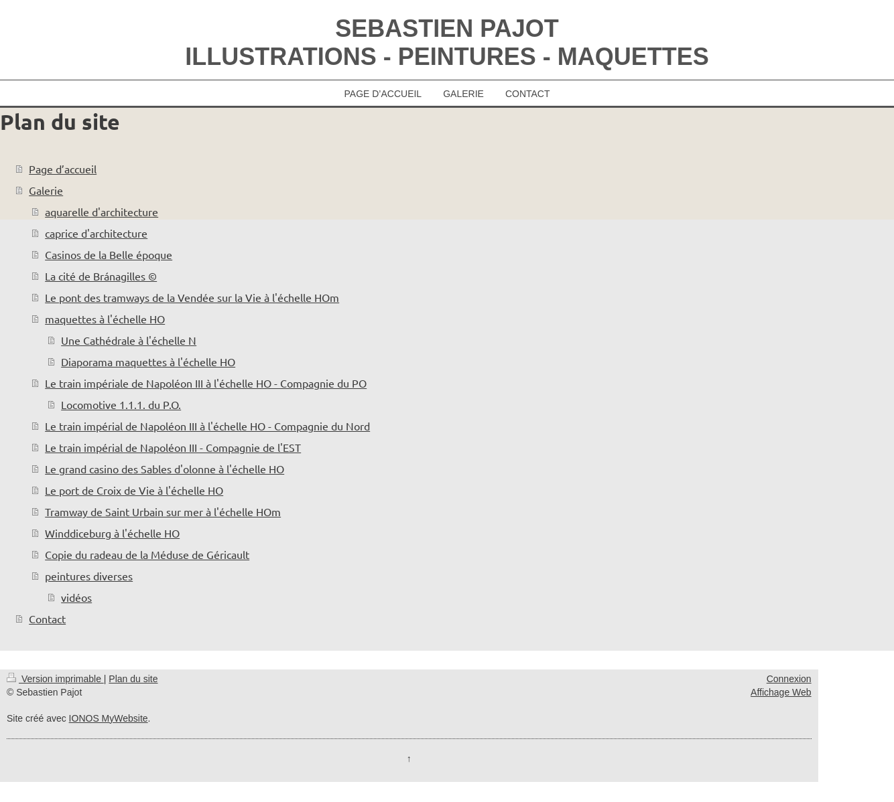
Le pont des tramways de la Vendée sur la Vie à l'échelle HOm (192, 297)
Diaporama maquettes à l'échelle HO (148, 361)
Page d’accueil (63, 168)
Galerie (46, 190)
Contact (47, 618)
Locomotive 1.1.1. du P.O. (121, 404)
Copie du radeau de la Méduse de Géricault (147, 554)
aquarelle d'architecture (101, 211)
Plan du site (133, 678)
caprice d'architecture (96, 233)
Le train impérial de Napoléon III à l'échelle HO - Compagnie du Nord (207, 425)
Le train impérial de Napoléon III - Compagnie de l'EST (173, 447)
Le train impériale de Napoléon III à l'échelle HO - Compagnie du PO (206, 383)
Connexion (789, 678)
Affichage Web (781, 692)
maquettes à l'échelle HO (105, 318)
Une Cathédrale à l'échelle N (128, 340)
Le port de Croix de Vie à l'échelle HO (134, 490)
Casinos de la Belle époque (108, 254)
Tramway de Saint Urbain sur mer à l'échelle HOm (163, 511)
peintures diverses (89, 575)
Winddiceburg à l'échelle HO (112, 533)
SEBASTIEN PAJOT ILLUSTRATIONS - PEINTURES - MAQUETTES (446, 42)
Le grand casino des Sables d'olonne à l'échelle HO (164, 468)
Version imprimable (55, 678)
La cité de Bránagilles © (101, 276)
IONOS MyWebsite (108, 718)
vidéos (76, 597)
